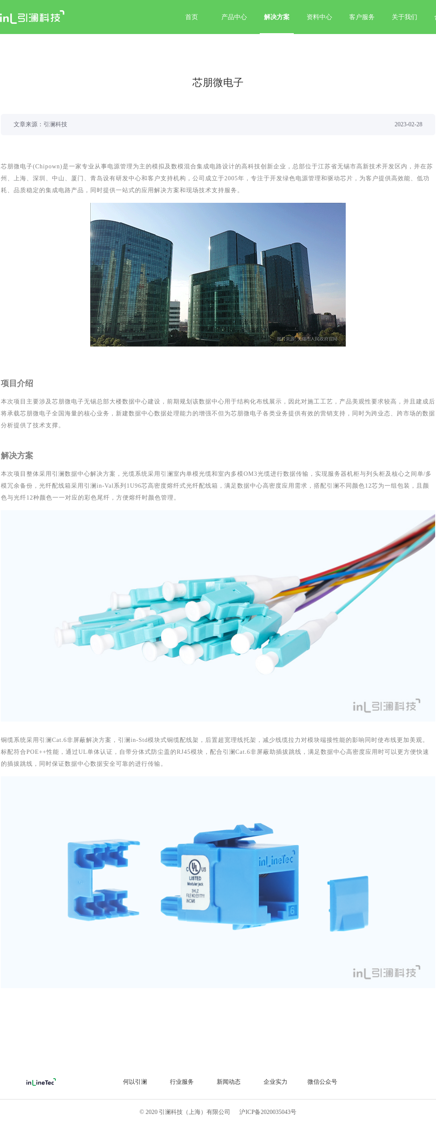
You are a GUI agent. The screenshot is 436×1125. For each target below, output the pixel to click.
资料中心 (319, 17)
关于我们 (404, 17)
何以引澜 (135, 1082)
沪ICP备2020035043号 (267, 1112)
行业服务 (182, 1082)
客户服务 (362, 17)
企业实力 (275, 1082)
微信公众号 (322, 1082)
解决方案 (277, 24)
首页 (191, 17)
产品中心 (234, 17)
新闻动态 (229, 1082)
